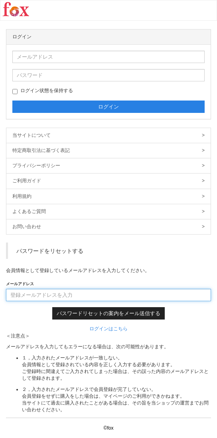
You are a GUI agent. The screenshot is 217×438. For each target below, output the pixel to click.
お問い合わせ (108, 226)
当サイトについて (108, 135)
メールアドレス (20, 284)
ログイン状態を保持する (42, 91)
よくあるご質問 (108, 211)
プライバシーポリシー (108, 165)
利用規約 (108, 196)
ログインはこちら (108, 328)
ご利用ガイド (108, 181)
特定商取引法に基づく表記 (108, 150)
